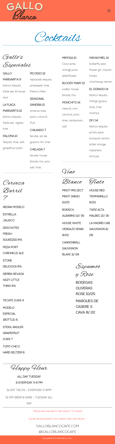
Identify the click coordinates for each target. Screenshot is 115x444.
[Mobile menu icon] (109, 10)
